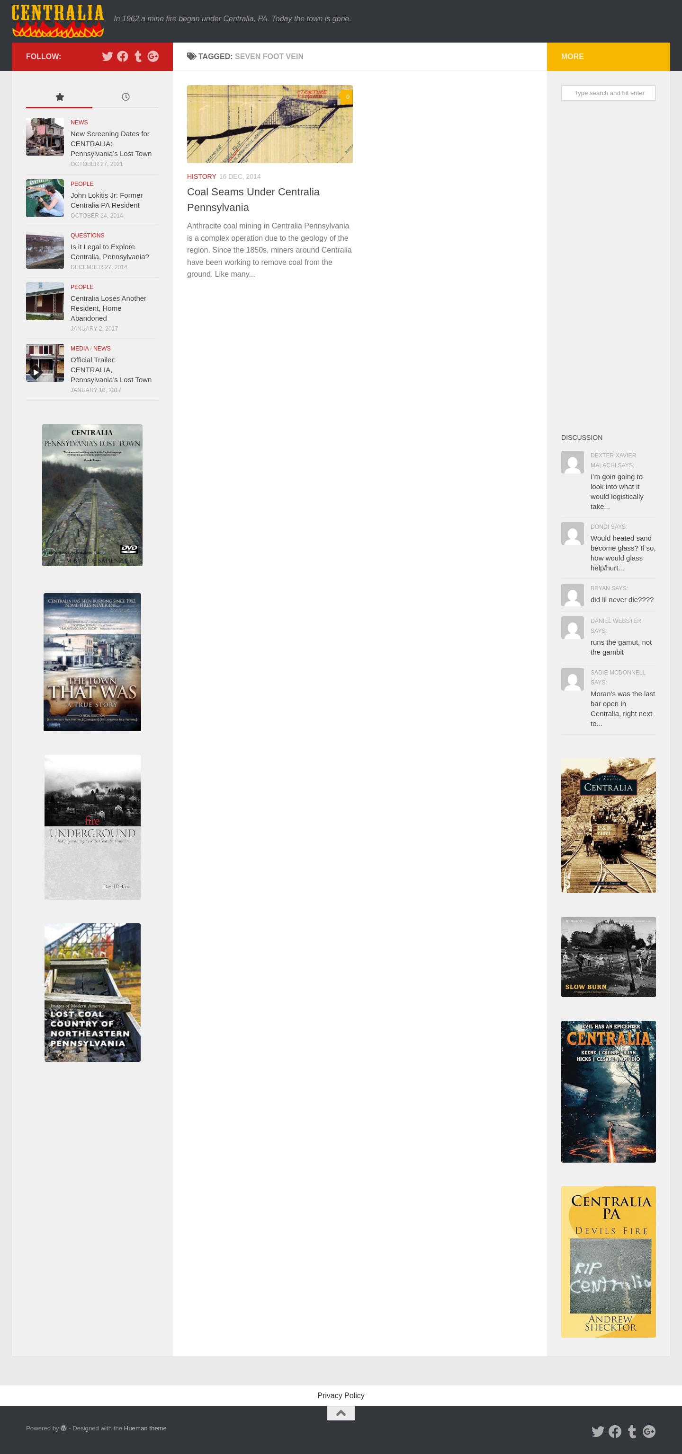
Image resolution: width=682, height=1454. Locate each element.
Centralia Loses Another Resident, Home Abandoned (108, 308)
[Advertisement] (608, 266)
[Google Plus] (153, 56)
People (82, 184)
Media (80, 348)
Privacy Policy (341, 1396)
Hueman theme (145, 1428)
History (201, 176)
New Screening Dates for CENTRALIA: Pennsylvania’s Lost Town (111, 144)
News (79, 122)
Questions (88, 235)
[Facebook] (122, 56)
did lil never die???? (622, 600)
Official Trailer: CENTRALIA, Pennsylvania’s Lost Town (111, 370)
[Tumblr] (138, 56)
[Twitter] (107, 56)
